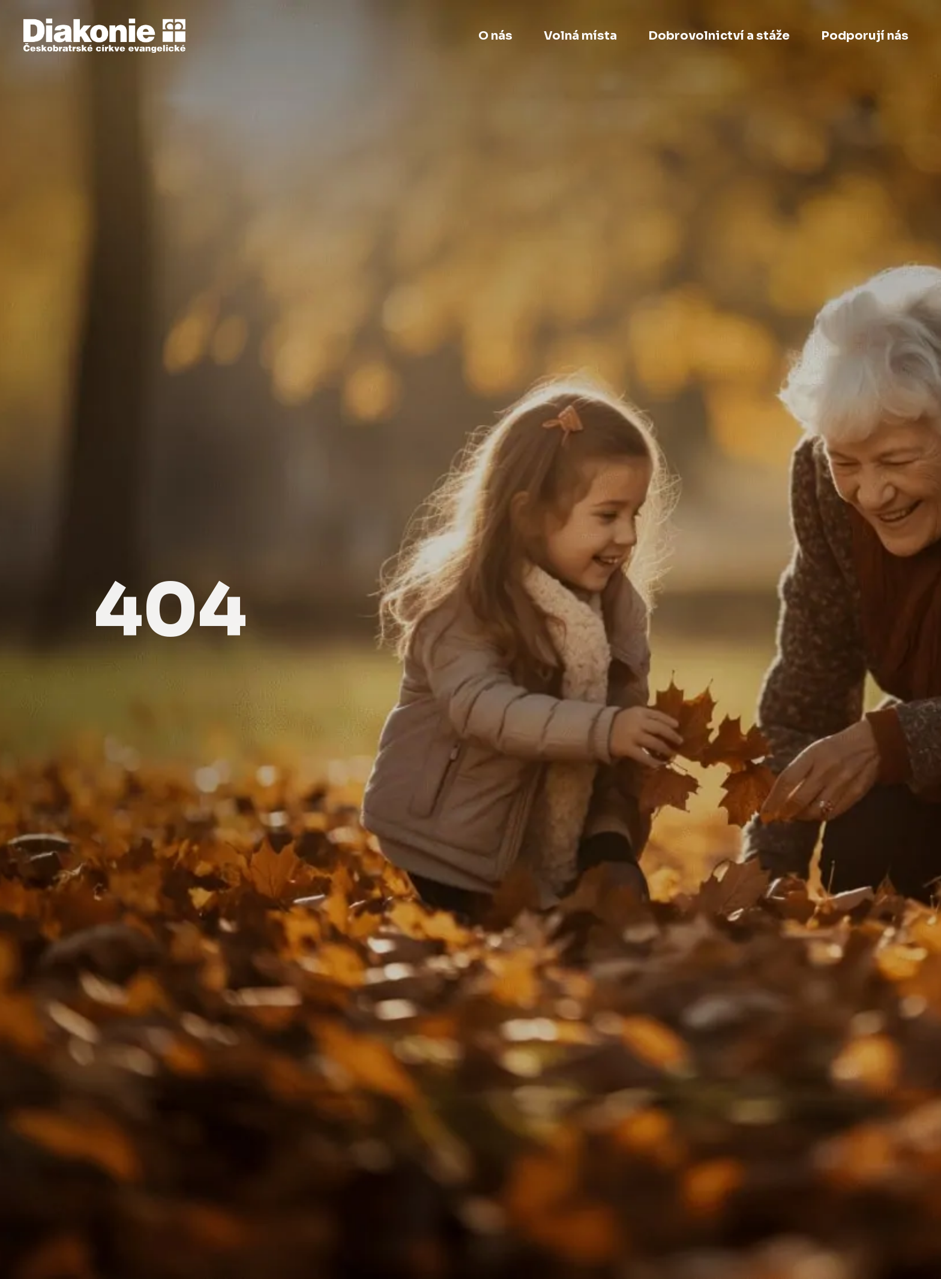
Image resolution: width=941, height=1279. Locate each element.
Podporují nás (865, 35)
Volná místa (580, 35)
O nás (495, 35)
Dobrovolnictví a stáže (719, 35)
